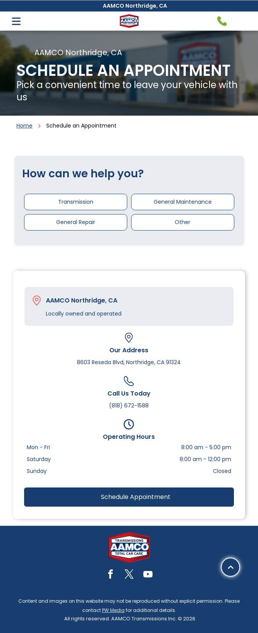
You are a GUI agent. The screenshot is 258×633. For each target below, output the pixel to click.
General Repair (75, 222)
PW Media (113, 610)
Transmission (75, 202)
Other (182, 222)
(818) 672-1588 (129, 405)
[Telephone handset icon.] (222, 21)
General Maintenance (183, 202)
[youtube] (148, 575)
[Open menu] (16, 21)
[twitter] (129, 575)
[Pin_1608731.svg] (36, 300)
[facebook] (110, 575)
